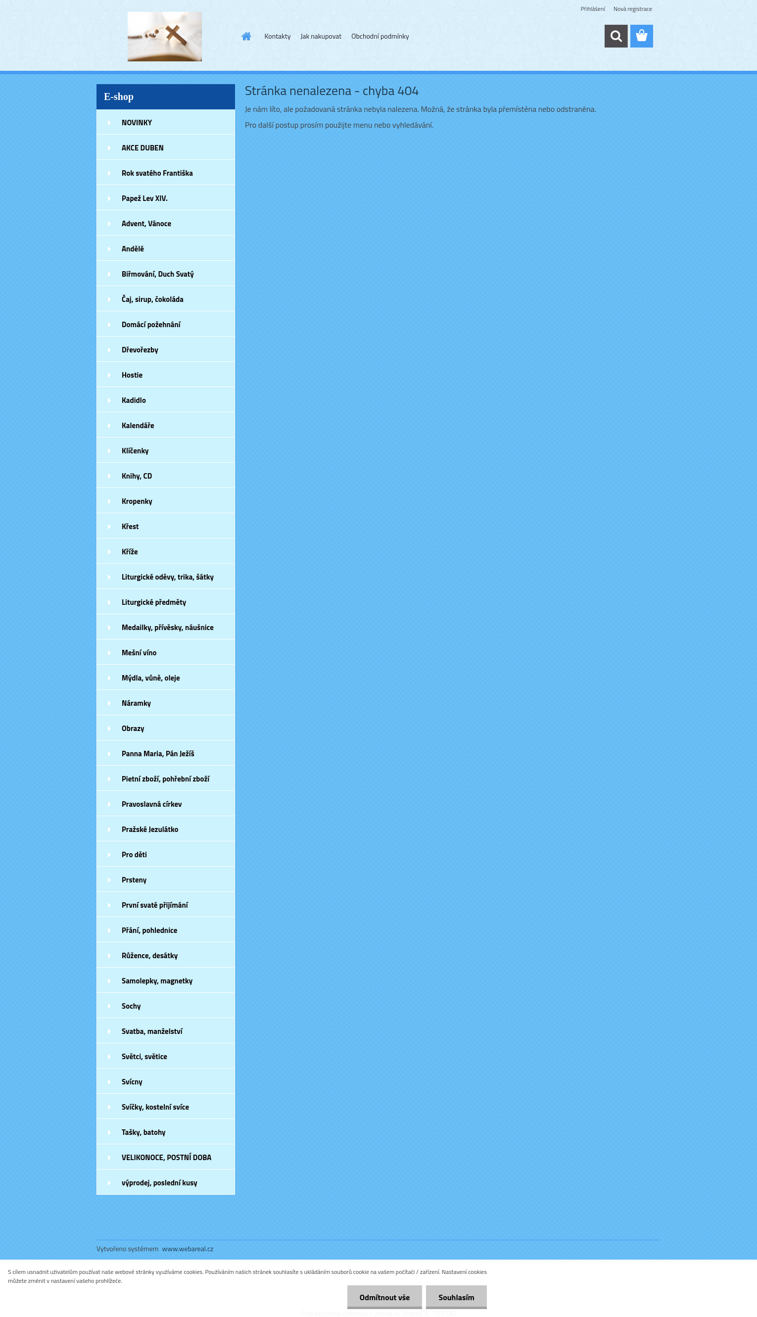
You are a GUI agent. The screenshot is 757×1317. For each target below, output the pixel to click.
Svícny (132, 1081)
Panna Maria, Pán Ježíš (158, 753)
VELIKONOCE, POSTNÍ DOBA (166, 1157)
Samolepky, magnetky (157, 980)
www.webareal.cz (188, 1248)
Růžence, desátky (150, 955)
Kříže (130, 551)
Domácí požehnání (151, 324)
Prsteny (134, 879)
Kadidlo (134, 400)
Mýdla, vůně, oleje (151, 677)
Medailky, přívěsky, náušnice (168, 627)
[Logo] (164, 36)
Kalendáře (138, 425)
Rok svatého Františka (157, 173)
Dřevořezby (140, 349)
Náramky (136, 703)
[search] (616, 36)
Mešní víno (139, 652)
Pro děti (134, 854)
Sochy (131, 1006)
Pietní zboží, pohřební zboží (165, 778)
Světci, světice (144, 1056)
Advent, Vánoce (146, 223)
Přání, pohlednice (149, 930)
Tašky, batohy (144, 1132)
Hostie (132, 375)
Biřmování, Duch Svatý (158, 274)
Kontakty (278, 36)
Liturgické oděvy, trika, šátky (168, 577)
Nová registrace (633, 8)
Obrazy (133, 728)
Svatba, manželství (152, 1031)
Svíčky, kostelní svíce (155, 1107)
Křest (130, 526)
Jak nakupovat (320, 36)
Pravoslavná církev (152, 804)
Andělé (133, 248)
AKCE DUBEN (143, 147)
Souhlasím (456, 1297)
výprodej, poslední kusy (159, 1182)
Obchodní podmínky (380, 36)
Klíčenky (135, 450)
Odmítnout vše (385, 1297)
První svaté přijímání (155, 905)
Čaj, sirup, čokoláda (153, 299)
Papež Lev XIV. (145, 198)
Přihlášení (593, 8)
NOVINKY (137, 122)
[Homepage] (246, 36)
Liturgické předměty (154, 602)
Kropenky (137, 501)
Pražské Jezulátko (150, 829)
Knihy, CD (137, 476)
